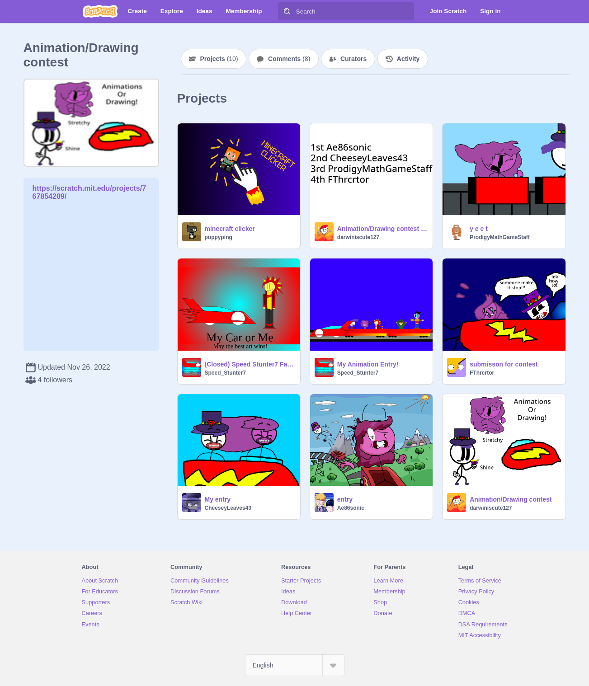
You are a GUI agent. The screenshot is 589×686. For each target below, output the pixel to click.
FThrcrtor (482, 373)
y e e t (479, 228)
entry (345, 499)
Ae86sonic (350, 508)
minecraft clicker (230, 228)
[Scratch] (100, 11)
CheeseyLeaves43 (228, 508)
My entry (218, 499)
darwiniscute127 (358, 237)
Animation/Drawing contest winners (382, 228)
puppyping (218, 237)
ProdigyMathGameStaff (500, 237)
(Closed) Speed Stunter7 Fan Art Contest (250, 364)
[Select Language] (294, 665)
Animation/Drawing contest (510, 499)
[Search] (287, 11)
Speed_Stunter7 (225, 373)
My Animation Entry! (368, 364)
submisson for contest (503, 364)
